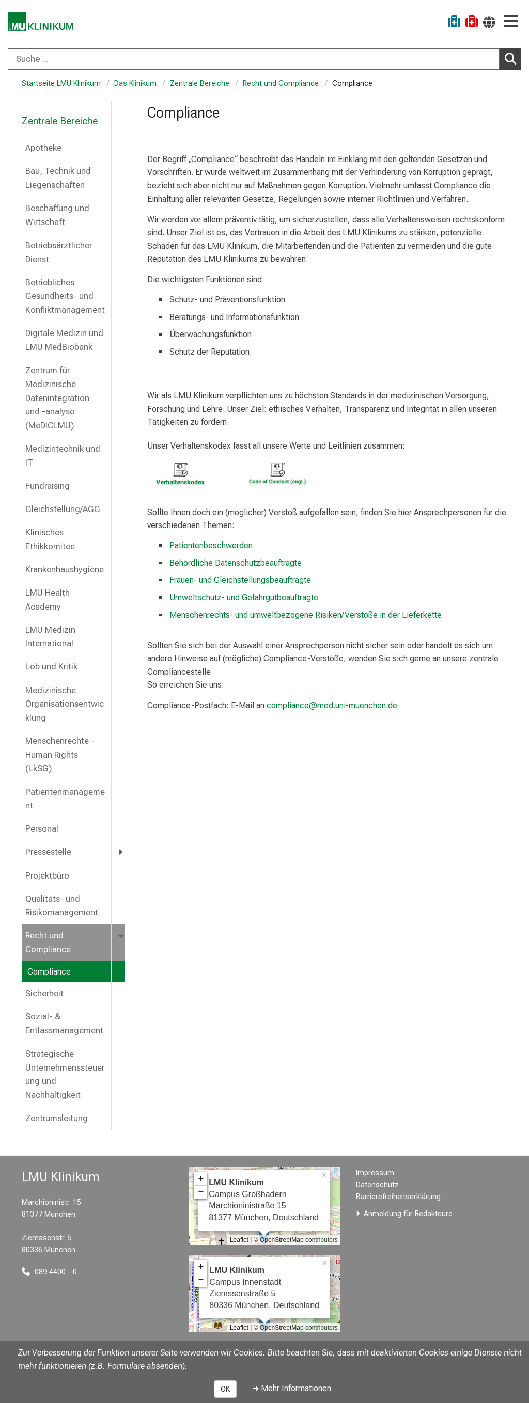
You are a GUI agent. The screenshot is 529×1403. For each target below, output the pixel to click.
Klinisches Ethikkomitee (50, 539)
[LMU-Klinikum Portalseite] (44, 23)
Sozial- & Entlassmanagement (65, 1023)
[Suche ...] (254, 59)
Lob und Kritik (51, 667)
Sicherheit (44, 993)
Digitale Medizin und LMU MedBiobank (64, 340)
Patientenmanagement (65, 799)
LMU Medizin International (50, 637)
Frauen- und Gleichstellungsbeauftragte (240, 580)
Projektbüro (47, 876)
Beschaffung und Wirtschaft (57, 215)
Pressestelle (48, 852)
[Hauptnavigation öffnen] (511, 22)
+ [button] (201, 1179)
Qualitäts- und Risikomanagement (61, 906)
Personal (41, 829)
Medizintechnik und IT (62, 456)
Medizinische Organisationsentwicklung (64, 704)
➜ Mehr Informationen (291, 1388)
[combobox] (264, 59)
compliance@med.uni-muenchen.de (330, 705)
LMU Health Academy (47, 600)
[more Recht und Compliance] (122, 935)
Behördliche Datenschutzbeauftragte (235, 563)
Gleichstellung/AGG (62, 509)
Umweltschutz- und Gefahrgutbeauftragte (243, 597)
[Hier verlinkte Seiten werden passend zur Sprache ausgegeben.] (489, 22)
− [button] (201, 1192)
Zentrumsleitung (56, 1118)
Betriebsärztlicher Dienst (58, 252)
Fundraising (47, 486)
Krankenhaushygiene (64, 570)
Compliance (49, 972)
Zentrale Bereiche (199, 83)
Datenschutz (377, 1185)
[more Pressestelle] (121, 852)
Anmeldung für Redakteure (408, 1213)
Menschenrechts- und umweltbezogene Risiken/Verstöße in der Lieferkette (305, 615)
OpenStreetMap (282, 1239)
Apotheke (43, 148)
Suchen (513, 58)
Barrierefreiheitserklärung (398, 1196)
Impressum (375, 1173)
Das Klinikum (135, 83)
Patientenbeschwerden (211, 545)
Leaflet (239, 1239)
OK (225, 1389)
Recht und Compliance (281, 83)
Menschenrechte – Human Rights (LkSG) (60, 754)
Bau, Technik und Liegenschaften (58, 178)
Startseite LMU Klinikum (61, 83)
